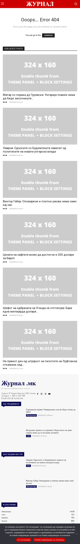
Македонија (31, 415)
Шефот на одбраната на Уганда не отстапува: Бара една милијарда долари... (37, 309)
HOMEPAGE (48, 35)
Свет (28, 436)
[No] (76, 533)
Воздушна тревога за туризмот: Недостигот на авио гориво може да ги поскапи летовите (49, 431)
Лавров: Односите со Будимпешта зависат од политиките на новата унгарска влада (34, 149)
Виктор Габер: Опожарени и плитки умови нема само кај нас (50, 482)
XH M (5, 102)
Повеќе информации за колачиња (49, 540)
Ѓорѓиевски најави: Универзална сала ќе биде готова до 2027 (51, 410)
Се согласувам (23, 540)
